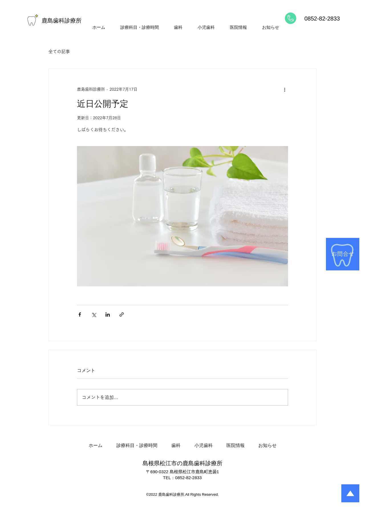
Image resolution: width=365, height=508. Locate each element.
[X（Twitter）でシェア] (93, 314)
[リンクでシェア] (121, 314)
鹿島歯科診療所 (62, 20)
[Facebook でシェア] (79, 314)
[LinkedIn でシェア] (107, 314)
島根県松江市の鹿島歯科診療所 (182, 463)
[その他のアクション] (284, 89)
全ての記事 (59, 51)
